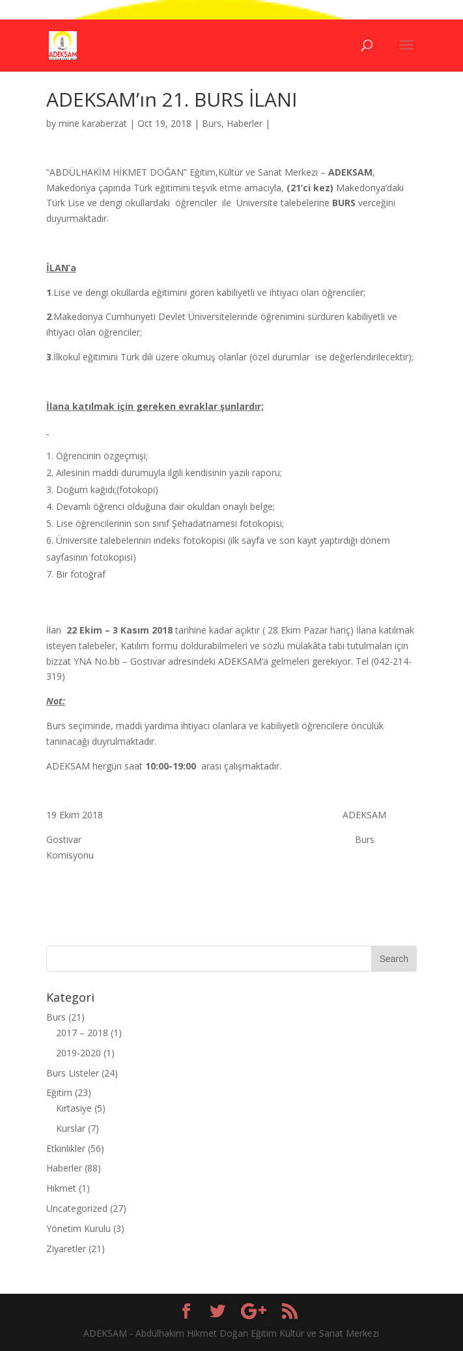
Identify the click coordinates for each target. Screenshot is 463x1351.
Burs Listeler (72, 1073)
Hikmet (61, 1188)
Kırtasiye (74, 1108)
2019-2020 (78, 1053)
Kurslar (70, 1128)
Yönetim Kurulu (78, 1228)
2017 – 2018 (82, 1032)
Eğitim (59, 1092)
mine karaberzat (93, 123)
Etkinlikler (65, 1148)
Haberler (244, 123)
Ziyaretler (66, 1248)
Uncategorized (76, 1208)
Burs (211, 123)
